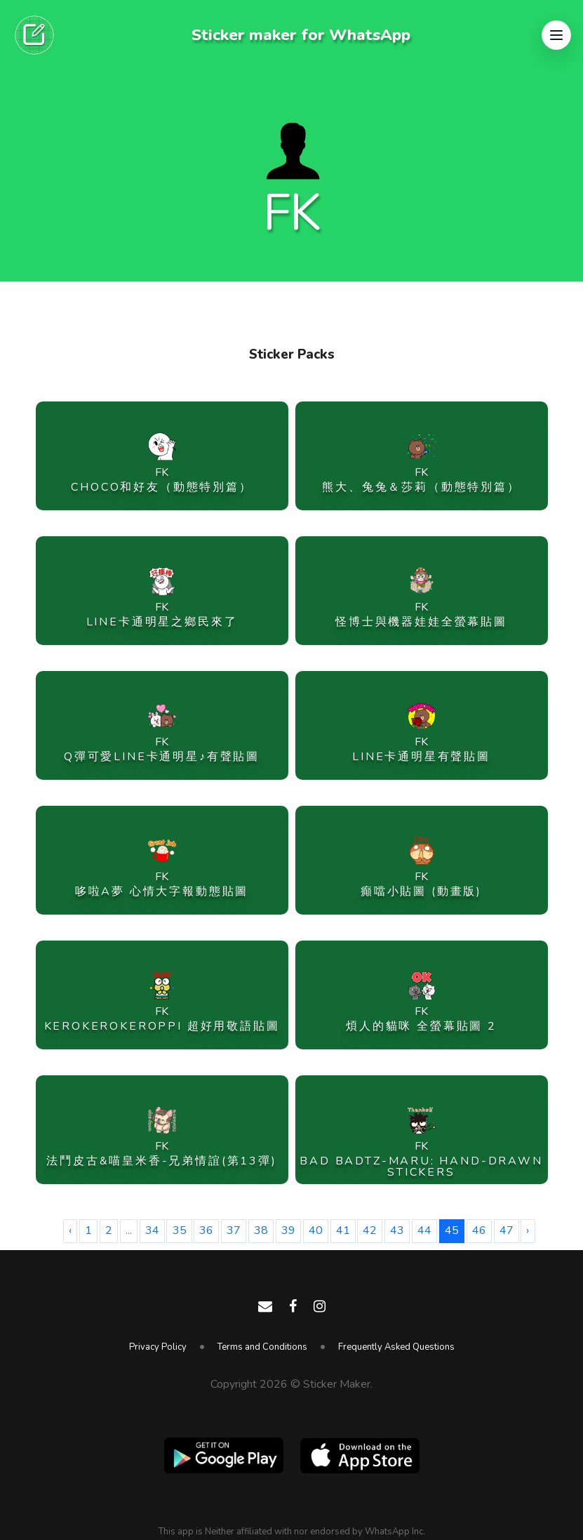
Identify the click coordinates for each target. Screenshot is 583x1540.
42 (370, 1230)
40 (316, 1230)
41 (343, 1230)
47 (507, 1230)
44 (424, 1230)
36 (206, 1230)
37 (234, 1230)
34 (152, 1230)
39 (288, 1230)
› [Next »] (527, 1230)
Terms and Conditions (262, 1347)
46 (479, 1230)
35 (180, 1230)
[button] (556, 35)
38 (261, 1230)
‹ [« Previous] (70, 1230)
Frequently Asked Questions (396, 1347)
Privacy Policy (158, 1347)
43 (397, 1230)
